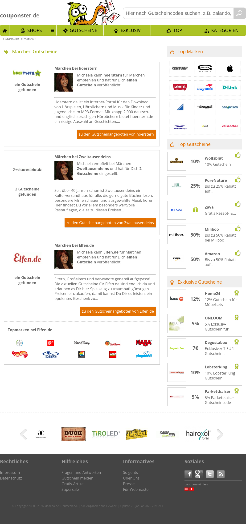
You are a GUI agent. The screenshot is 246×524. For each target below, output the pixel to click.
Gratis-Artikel (73, 483)
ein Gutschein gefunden (27, 87)
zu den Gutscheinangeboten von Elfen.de (118, 311)
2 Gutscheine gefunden (27, 191)
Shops (34, 30)
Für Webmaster (136, 489)
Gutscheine (83, 30)
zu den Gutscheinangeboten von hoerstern (116, 134)
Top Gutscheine (194, 144)
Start (4, 30)
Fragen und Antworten (81, 472)
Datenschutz (11, 478)
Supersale (70, 489)
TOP (177, 30)
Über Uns (131, 478)
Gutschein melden (78, 478)
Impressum (10, 472)
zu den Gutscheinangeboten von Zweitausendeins (110, 222)
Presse (129, 483)
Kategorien (224, 30)
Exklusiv (131, 30)
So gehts (130, 472)
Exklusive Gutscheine (200, 282)
